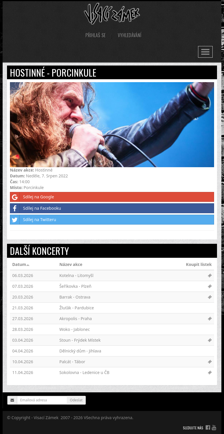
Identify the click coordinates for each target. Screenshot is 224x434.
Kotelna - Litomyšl (76, 275)
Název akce (70, 264)
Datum (21, 264)
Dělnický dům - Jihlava (80, 351)
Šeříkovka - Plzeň (75, 286)
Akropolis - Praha (75, 318)
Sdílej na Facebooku (35, 208)
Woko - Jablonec (74, 329)
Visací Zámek (46, 417)
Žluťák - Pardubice (76, 307)
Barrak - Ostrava (74, 297)
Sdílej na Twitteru (33, 219)
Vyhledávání (129, 35)
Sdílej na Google (32, 197)
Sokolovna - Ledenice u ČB (84, 372)
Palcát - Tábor (72, 361)
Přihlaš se (95, 35)
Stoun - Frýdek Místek (80, 340)
